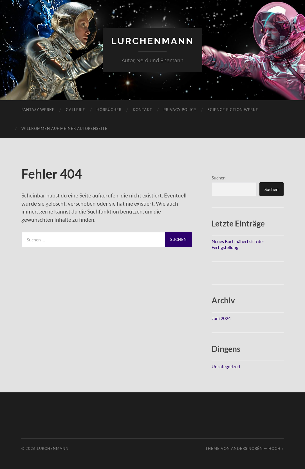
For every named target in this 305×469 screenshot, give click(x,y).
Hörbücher (109, 109)
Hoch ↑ (276, 448)
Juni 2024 (221, 318)
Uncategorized (226, 366)
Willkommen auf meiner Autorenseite (64, 128)
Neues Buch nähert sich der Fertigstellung (238, 244)
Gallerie (75, 109)
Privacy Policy (179, 109)
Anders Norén (247, 448)
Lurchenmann (152, 41)
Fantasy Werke (38, 109)
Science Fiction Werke (233, 109)
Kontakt (142, 109)
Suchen (219, 177)
